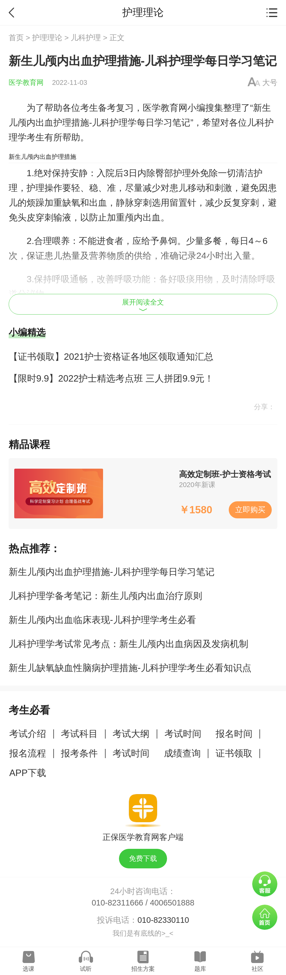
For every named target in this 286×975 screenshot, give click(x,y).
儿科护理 (86, 37)
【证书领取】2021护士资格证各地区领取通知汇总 (111, 356)
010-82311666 (117, 902)
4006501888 (172, 902)
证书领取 (234, 753)
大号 (269, 82)
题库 (200, 969)
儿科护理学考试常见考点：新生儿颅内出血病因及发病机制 (128, 644)
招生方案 (143, 969)
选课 (28, 969)
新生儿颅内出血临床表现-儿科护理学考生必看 (102, 620)
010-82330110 (163, 920)
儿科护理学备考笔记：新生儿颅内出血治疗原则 (105, 596)
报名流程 (27, 753)
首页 (16, 37)
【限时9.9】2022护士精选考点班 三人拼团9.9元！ (111, 378)
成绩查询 (182, 753)
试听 (86, 969)
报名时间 (234, 734)
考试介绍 (27, 734)
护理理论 (47, 37)
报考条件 (79, 753)
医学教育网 (26, 82)
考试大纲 (131, 734)
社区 (257, 969)
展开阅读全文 (143, 304)
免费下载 (143, 858)
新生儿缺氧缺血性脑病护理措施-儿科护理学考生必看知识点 (130, 668)
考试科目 (79, 734)
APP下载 (27, 773)
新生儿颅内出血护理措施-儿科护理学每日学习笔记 (111, 572)
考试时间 (183, 734)
